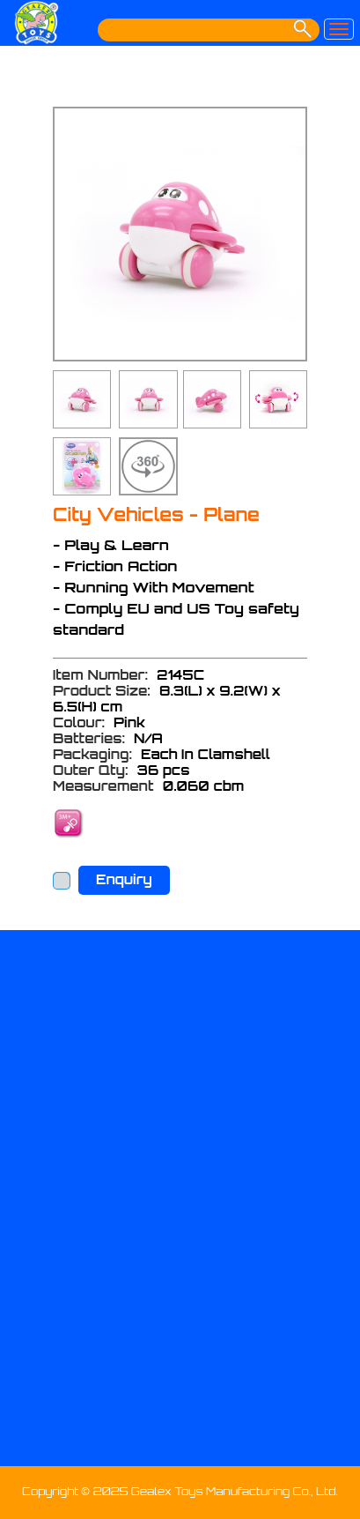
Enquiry (124, 879)
